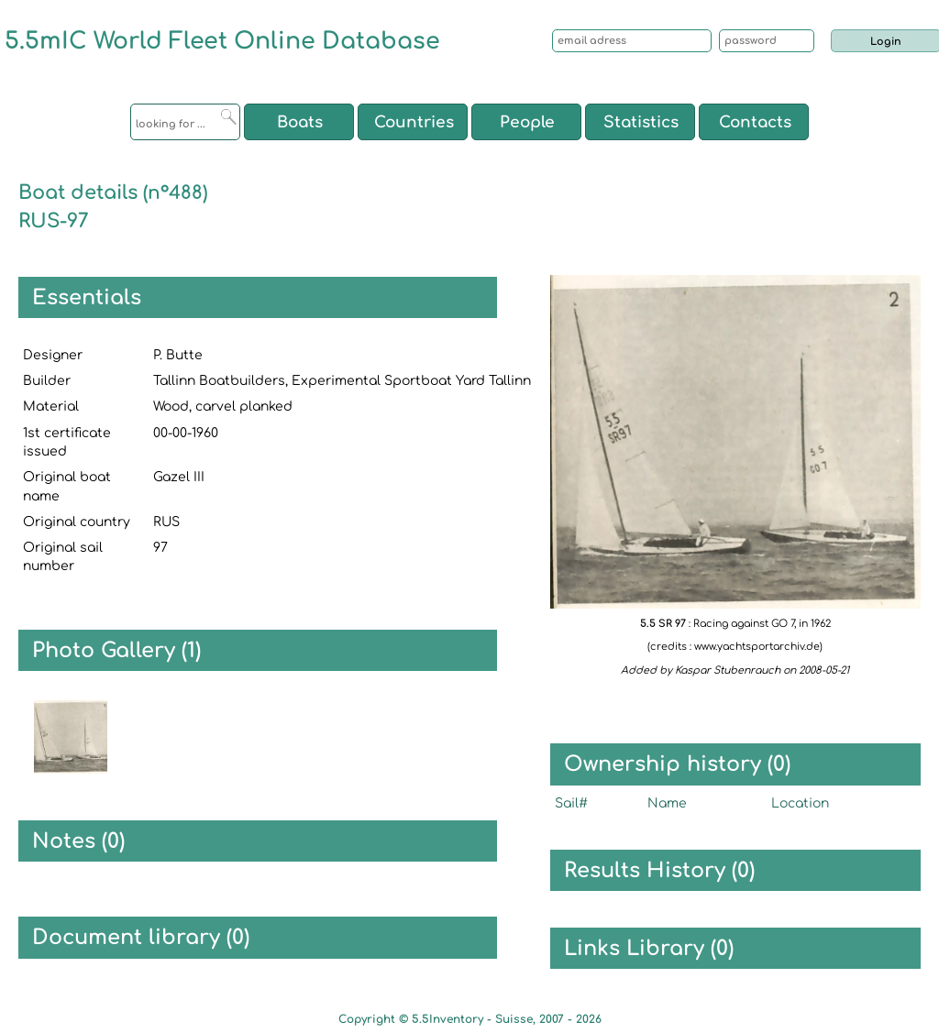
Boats (300, 122)
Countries (414, 122)
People (527, 122)
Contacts (755, 122)
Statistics (641, 122)
